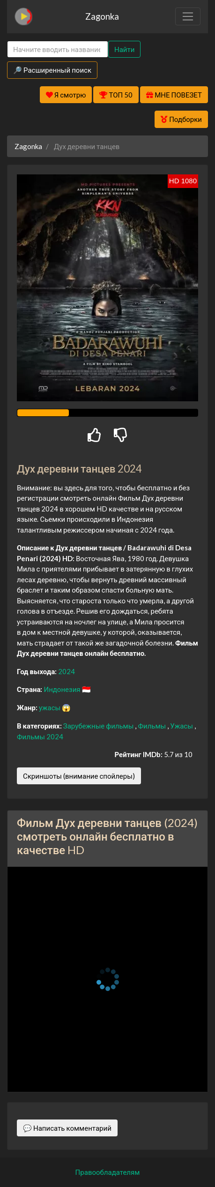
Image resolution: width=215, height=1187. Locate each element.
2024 (66, 671)
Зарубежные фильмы (99, 725)
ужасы (50, 707)
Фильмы (152, 725)
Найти (124, 49)
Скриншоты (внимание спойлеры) (79, 776)
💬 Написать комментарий (67, 1128)
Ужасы (182, 725)
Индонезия (63, 689)
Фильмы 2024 (40, 736)
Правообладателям (107, 1172)
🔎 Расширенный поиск (52, 70)
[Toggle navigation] (187, 16)
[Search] (57, 49)
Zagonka (102, 16)
